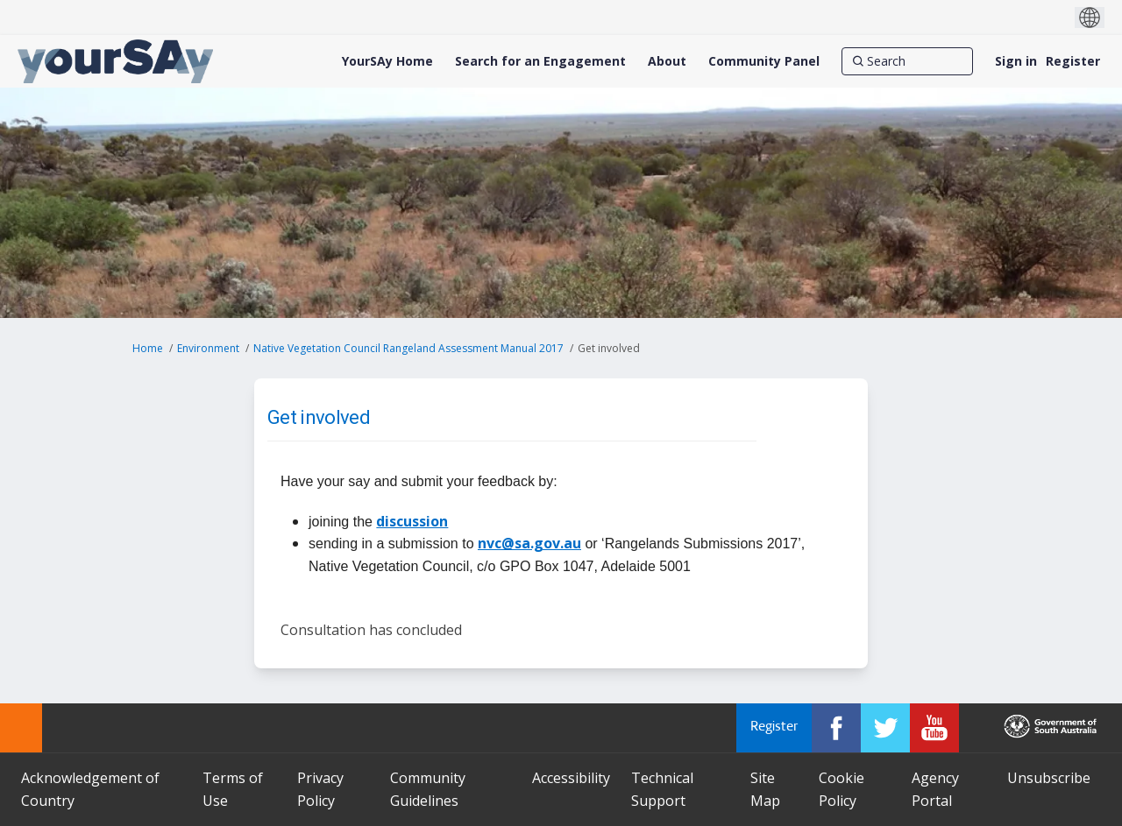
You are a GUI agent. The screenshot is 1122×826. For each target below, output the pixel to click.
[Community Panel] (764, 61)
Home (147, 348)
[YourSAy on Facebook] (836, 727)
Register (1073, 61)
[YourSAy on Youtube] (934, 727)
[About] (667, 61)
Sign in (1016, 61)
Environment (208, 348)
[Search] (907, 61)
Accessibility (571, 777)
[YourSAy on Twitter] (885, 727)
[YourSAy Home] (387, 61)
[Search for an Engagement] (540, 61)
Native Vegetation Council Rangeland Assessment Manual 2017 (408, 348)
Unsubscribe (1048, 777)
